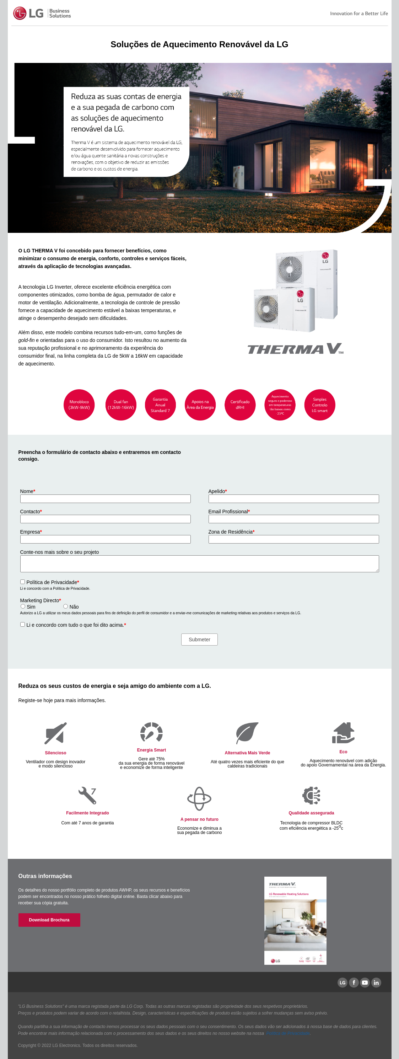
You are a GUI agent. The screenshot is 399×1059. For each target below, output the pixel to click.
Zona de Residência (232, 532)
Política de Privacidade (53, 582)
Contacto (31, 511)
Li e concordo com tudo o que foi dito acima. (76, 625)
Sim (31, 607)
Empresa (31, 532)
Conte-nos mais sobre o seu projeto (59, 552)
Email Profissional (229, 511)
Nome (28, 491)
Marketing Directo (40, 600)
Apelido (218, 491)
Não (74, 607)
